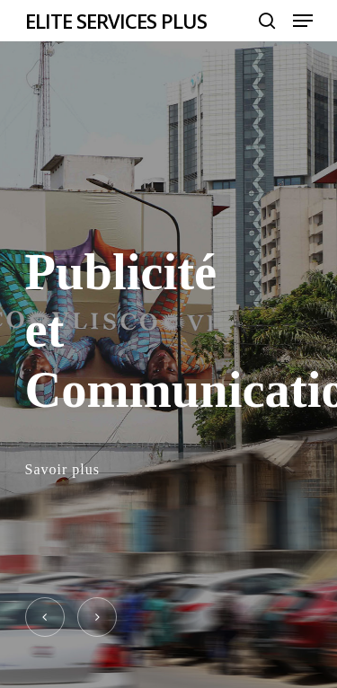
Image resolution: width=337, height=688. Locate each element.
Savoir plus (62, 469)
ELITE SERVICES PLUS (116, 21)
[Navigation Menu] (303, 21)
